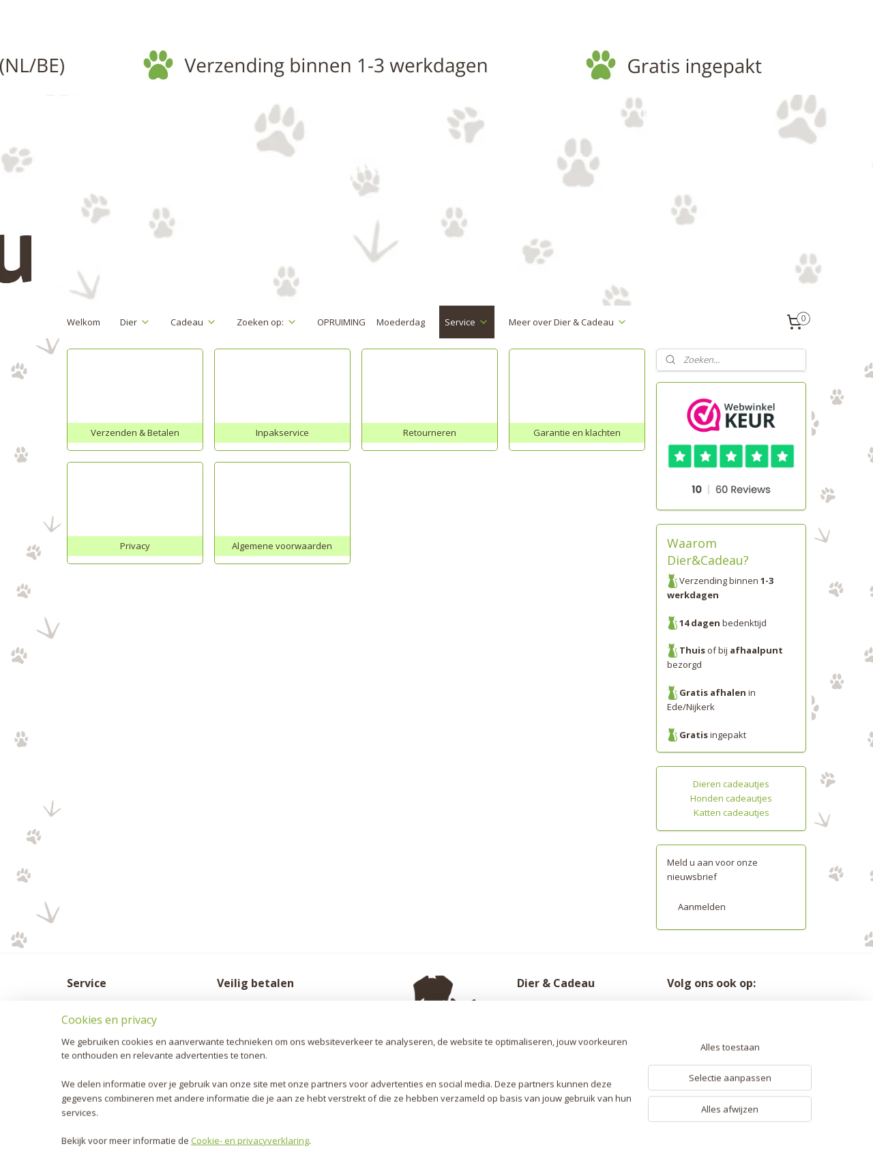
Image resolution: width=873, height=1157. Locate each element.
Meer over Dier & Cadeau (568, 322)
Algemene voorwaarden (117, 1065)
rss (415, 1132)
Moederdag (400, 322)
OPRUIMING (341, 322)
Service (467, 322)
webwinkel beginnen (467, 1132)
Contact (82, 1079)
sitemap (386, 1132)
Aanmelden (702, 906)
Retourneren (93, 1022)
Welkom (83, 322)
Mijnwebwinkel (586, 1132)
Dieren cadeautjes (731, 784)
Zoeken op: (267, 322)
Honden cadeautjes (731, 798)
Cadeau (194, 322)
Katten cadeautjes (731, 812)
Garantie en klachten (110, 1037)
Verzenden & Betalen (111, 1008)
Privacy (82, 1051)
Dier (135, 322)
